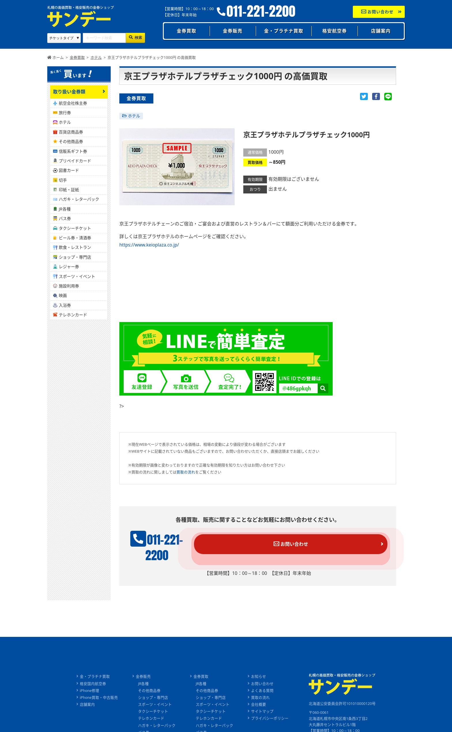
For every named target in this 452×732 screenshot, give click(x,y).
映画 (63, 295)
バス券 (65, 218)
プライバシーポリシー (270, 706)
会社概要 (258, 692)
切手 (63, 180)
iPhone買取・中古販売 (99, 685)
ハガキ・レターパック (79, 199)
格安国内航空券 (93, 672)
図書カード (69, 170)
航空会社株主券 (73, 103)
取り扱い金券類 (69, 92)
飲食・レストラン (75, 247)
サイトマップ (262, 699)
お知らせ (258, 665)
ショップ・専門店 (75, 257)
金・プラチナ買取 (283, 31)
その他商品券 (71, 141)
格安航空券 (334, 31)
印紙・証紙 (69, 189)
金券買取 (186, 31)
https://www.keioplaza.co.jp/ (150, 245)
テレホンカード (73, 314)
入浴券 (65, 305)
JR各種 (65, 209)
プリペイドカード (75, 160)
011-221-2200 (261, 11)
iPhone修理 (89, 679)
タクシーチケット (75, 228)
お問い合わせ (377, 11)
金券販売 (232, 31)
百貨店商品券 (71, 132)
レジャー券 (69, 266)
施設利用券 (69, 286)
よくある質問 (262, 679)
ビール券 (145, 726)
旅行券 (65, 112)
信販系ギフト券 (73, 151)
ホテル (134, 115)
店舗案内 (381, 31)
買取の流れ (185, 471)
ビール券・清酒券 (75, 237)
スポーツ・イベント (77, 276)
